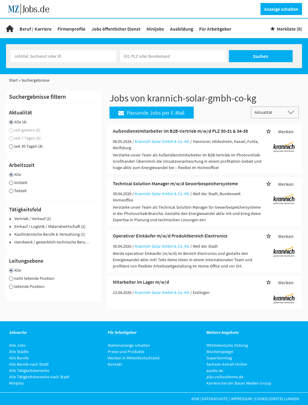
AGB (195, 398)
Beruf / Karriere (35, 29)
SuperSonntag (219, 358)
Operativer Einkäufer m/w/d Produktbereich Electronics (170, 236)
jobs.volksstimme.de (224, 376)
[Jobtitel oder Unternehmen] (63, 56)
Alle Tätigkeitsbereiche (29, 370)
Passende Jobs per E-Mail (151, 112)
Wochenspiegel (219, 351)
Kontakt (115, 364)
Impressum (241, 398)
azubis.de (214, 370)
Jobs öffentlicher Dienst (115, 29)
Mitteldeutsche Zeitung (227, 345)
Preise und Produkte (126, 351)
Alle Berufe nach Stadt (29, 364)
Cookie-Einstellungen (276, 398)
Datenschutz (215, 398)
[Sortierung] (268, 112)
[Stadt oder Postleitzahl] (173, 56)
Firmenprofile (71, 29)
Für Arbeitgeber (215, 29)
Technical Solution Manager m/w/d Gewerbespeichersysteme (175, 183)
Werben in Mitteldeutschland (133, 358)
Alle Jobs (17, 345)
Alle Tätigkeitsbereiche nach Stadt (39, 376)
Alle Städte (19, 351)
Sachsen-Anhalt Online (226, 364)
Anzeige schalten (281, 9)
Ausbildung (181, 29)
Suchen (260, 56)
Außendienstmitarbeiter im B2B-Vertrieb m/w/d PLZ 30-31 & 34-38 (180, 131)
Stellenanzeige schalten (129, 345)
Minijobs (155, 29)
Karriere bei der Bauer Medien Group (238, 383)
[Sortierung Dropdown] (292, 112)
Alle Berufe (19, 358)
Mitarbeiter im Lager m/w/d (141, 282)
